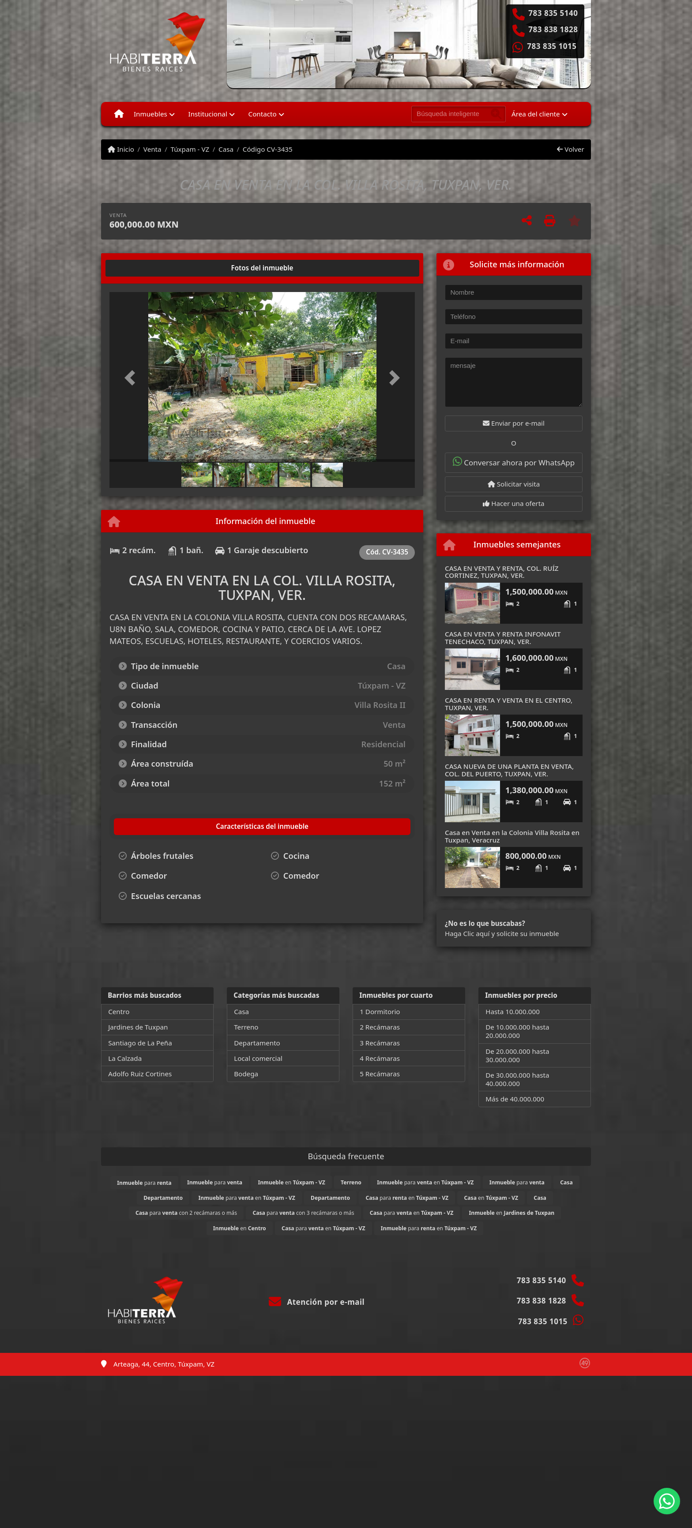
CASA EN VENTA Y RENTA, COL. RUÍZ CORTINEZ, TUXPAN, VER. (502, 572)
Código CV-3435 (268, 149)
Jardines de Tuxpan (138, 1026)
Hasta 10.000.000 (512, 1011)
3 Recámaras (380, 1042)
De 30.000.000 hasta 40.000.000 (517, 1079)
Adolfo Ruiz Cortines (140, 1073)
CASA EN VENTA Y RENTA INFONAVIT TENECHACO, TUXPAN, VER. (502, 637)
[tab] (143, 268)
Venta (152, 149)
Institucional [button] (207, 113)
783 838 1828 (553, 29)
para (144, 1183)
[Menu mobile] (119, 114)
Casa (225, 149)
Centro (118, 1011)
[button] (132, 377)
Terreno (246, 1026)
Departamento (257, 1042)
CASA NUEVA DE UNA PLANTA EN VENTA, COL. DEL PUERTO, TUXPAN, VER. (509, 770)
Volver (570, 149)
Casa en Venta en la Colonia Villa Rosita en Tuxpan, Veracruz (512, 836)
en (291, 1182)
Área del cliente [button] (535, 113)
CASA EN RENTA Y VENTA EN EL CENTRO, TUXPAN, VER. (508, 704)
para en (425, 1182)
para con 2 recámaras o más (186, 1213)
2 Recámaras (380, 1026)
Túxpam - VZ (189, 149)
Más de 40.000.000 (514, 1098)
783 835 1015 (551, 46)
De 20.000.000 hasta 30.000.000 (517, 1055)
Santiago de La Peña (140, 1042)
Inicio (121, 149)
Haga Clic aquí (467, 933)
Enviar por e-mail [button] (514, 423)
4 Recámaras (380, 1058)
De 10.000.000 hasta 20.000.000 (517, 1031)
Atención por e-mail (317, 1302)
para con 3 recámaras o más (303, 1213)
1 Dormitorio (380, 1011)
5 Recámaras (380, 1073)
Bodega (246, 1073)
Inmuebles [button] (150, 113)
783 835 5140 (553, 13)
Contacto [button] (262, 113)
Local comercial (258, 1058)
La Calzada (125, 1058)
